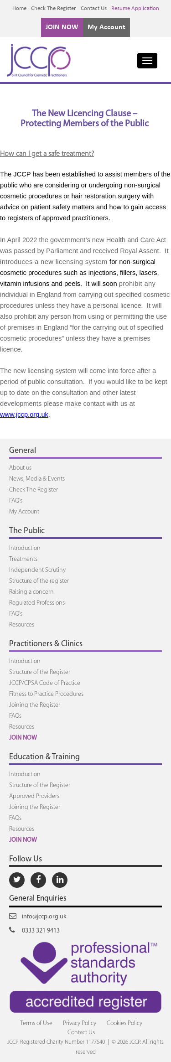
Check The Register (53, 8)
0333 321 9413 (34, 930)
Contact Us (94, 8)
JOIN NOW (62, 27)
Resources (21, 625)
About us (20, 468)
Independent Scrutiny (37, 570)
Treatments (23, 559)
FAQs (15, 716)
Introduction (25, 548)
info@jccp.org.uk (38, 916)
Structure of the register (39, 581)
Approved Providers (34, 796)
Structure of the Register (39, 672)
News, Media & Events (37, 479)
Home (19, 8)
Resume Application (135, 8)
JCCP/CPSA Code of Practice (44, 683)
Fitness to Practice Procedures (46, 694)
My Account (106, 27)
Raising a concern (31, 592)
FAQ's (15, 500)
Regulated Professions (37, 603)
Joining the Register (34, 705)
